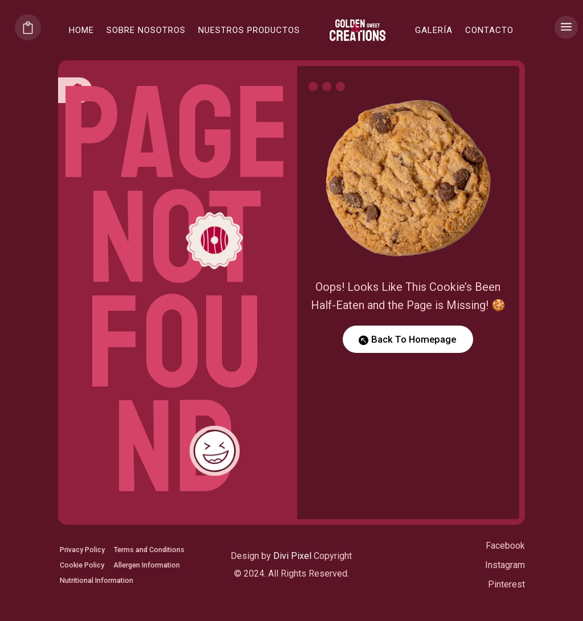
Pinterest (506, 598)
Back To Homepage (414, 340)
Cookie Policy (85, 578)
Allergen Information (99, 595)
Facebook (505, 559)
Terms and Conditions (101, 561)
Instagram (505, 578)
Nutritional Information (102, 612)
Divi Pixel (292, 570)
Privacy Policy (86, 544)
